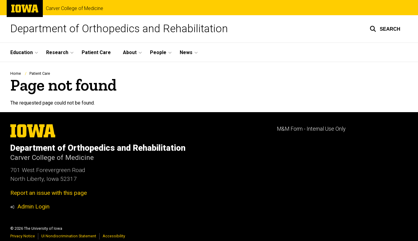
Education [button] (21, 52)
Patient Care (96, 52)
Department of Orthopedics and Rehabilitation (119, 28)
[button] (385, 29)
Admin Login (33, 206)
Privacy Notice (22, 236)
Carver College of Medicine (74, 8)
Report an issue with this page (48, 192)
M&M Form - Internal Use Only (311, 129)
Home (15, 73)
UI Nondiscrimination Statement (68, 236)
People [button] (158, 52)
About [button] (130, 52)
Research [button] (57, 52)
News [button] (186, 52)
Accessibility (114, 236)
